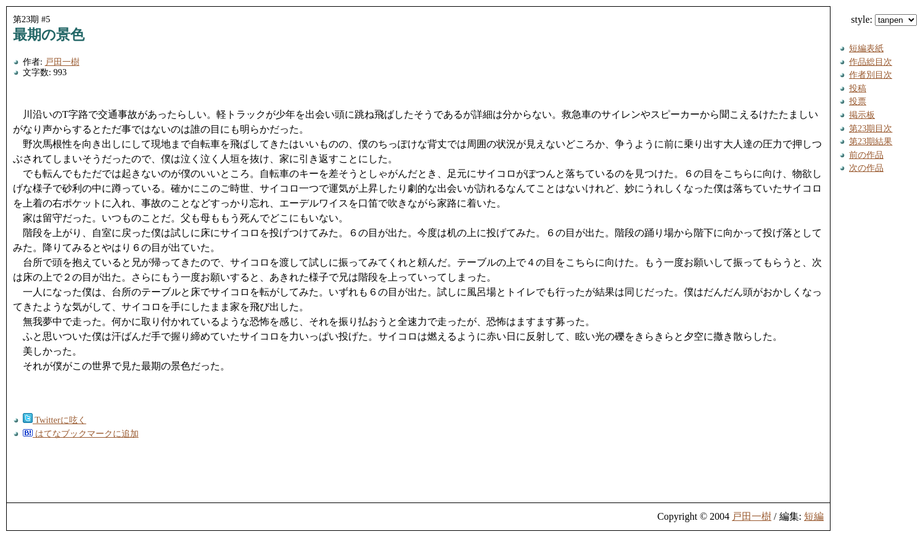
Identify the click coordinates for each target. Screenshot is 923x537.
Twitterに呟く (54, 420)
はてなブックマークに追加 (81, 433)
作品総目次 (870, 62)
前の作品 (866, 155)
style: (884, 19)
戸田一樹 (62, 62)
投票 (857, 101)
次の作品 (866, 168)
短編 (814, 516)
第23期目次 (870, 128)
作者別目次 (870, 75)
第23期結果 (870, 141)
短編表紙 (866, 48)
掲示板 (862, 115)
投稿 (857, 88)
